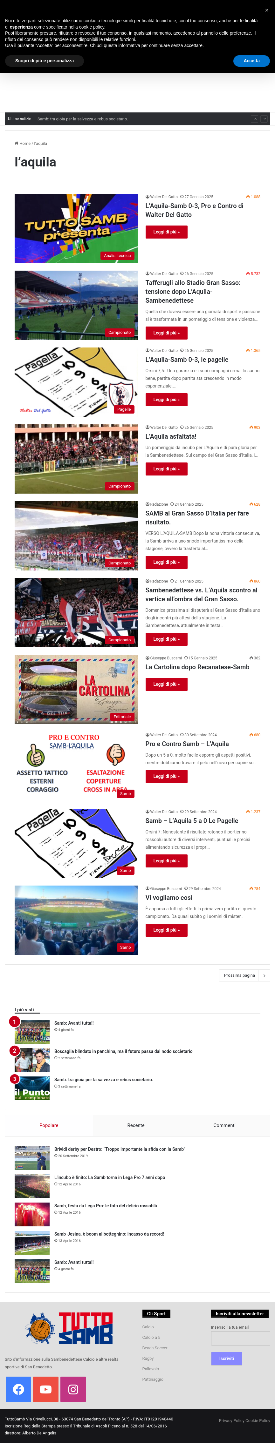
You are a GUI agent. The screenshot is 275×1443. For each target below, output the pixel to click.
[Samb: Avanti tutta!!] (32, 1032)
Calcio (148, 1327)
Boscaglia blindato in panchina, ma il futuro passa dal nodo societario (101, 113)
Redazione (159, 504)
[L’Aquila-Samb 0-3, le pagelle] (76, 382)
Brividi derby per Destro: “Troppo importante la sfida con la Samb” (119, 1149)
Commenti (225, 1125)
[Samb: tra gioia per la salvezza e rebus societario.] (32, 1088)
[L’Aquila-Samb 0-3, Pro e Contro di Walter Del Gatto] (76, 228)
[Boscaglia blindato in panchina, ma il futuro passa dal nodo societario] (32, 1060)
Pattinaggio (152, 1379)
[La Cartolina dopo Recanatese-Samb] (76, 689)
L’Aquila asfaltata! (171, 436)
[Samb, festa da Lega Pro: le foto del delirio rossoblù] (32, 1214)
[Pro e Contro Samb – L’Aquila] (76, 766)
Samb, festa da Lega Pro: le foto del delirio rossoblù (105, 1205)
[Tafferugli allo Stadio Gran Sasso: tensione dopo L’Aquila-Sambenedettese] (76, 305)
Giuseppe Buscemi (166, 658)
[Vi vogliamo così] (76, 920)
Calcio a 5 (151, 1337)
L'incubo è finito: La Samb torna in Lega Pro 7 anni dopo (109, 1177)
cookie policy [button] (91, 27)
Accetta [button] (252, 60)
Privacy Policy (231, 1420)
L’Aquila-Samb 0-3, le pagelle (187, 359)
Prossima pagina (244, 975)
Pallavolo (150, 1368)
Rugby (148, 1358)
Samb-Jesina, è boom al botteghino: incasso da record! (109, 1234)
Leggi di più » (167, 231)
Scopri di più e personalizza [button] (44, 60)
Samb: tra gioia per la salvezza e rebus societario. (103, 1079)
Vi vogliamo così (169, 897)
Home (23, 143)
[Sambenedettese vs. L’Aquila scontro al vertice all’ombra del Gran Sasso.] (76, 612)
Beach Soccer (155, 1347)
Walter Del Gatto (164, 197)
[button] (267, 10)
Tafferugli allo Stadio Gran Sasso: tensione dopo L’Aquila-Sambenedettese (193, 291)
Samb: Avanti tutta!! (73, 1023)
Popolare (48, 1125)
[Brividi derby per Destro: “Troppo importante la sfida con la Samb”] (32, 1158)
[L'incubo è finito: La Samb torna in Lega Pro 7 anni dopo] (32, 1186)
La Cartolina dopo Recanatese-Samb (198, 667)
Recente (136, 1125)
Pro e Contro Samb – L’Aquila (187, 744)
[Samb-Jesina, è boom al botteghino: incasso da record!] (32, 1243)
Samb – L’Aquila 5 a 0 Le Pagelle (192, 821)
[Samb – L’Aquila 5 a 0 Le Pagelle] (76, 843)
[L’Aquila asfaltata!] (76, 459)
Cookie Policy (257, 1420)
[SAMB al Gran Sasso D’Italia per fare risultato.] (76, 535)
